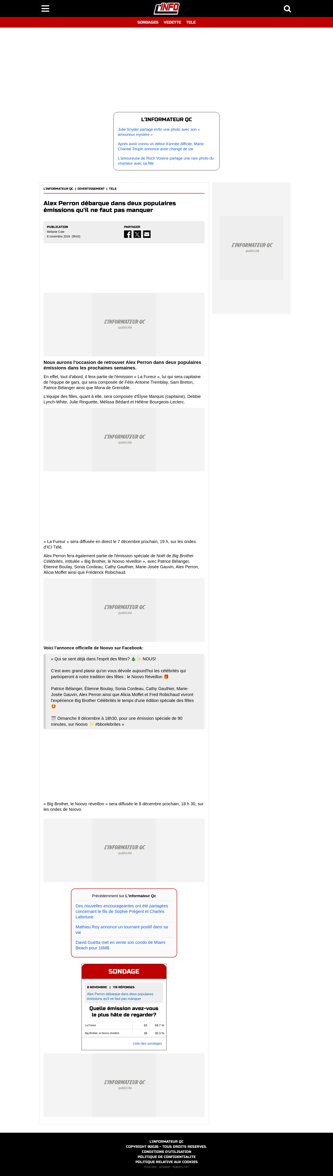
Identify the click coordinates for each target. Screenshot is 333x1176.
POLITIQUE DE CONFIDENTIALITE (167, 1157)
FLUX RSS (150, 1167)
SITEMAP (164, 1167)
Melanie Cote (56, 231)
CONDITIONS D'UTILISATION (166, 1152)
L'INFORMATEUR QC (58, 189)
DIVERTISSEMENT (91, 189)
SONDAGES (147, 22)
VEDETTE (172, 22)
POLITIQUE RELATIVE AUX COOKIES (166, 1162)
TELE (191, 22)
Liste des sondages (147, 1043)
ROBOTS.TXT (180, 1167)
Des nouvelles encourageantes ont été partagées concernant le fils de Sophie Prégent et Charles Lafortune (122, 911)
